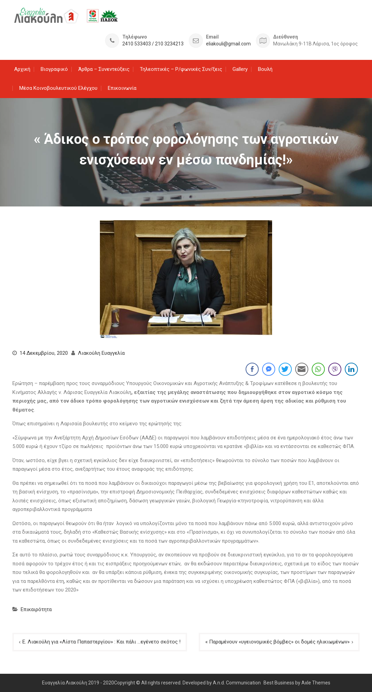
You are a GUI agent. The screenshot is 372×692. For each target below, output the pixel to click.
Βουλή (265, 69)
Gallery (240, 69)
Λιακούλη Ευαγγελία (101, 353)
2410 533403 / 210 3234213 (153, 44)
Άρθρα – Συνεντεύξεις (104, 69)
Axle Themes (315, 682)
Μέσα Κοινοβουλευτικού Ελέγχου (58, 88)
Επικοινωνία (122, 88)
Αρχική (22, 69)
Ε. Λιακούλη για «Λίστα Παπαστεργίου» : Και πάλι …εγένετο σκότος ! (101, 642)
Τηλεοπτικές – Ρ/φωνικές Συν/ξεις (181, 69)
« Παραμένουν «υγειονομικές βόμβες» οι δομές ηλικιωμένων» (277, 642)
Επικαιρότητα (36, 609)
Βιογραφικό (54, 69)
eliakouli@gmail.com (228, 44)
